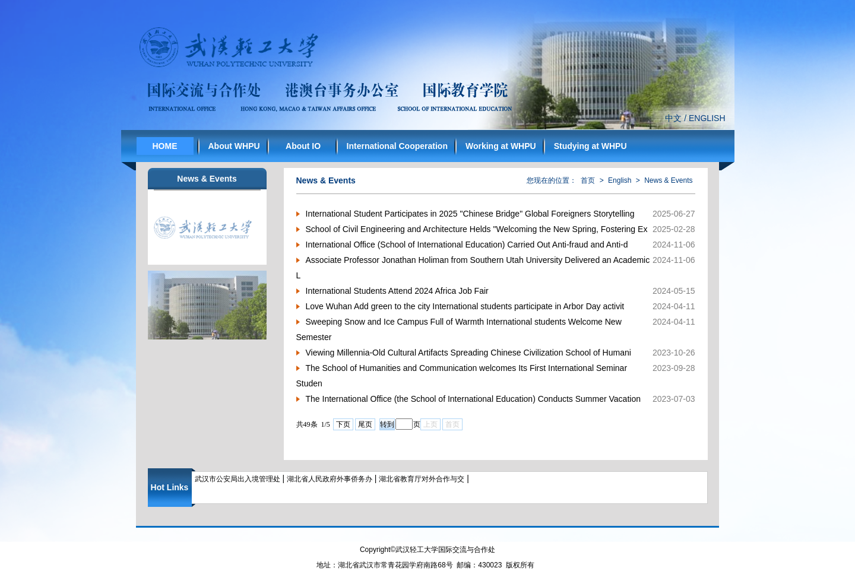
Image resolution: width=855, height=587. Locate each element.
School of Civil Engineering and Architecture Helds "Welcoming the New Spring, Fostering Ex (477, 229)
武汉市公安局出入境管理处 (237, 479)
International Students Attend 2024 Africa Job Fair (397, 291)
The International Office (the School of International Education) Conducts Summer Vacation (473, 399)
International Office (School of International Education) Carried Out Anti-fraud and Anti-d (467, 244)
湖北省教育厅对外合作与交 (421, 479)
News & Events (668, 180)
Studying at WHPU (590, 146)
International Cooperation (397, 146)
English (619, 180)
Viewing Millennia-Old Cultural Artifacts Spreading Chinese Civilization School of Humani (468, 352)
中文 (673, 118)
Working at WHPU (501, 146)
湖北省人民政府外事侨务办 (329, 479)
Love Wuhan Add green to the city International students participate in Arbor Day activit (465, 306)
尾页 (365, 424)
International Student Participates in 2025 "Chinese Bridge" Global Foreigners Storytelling (470, 213)
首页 (588, 180)
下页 (343, 424)
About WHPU (234, 146)
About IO (303, 146)
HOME (165, 146)
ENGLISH (707, 118)
